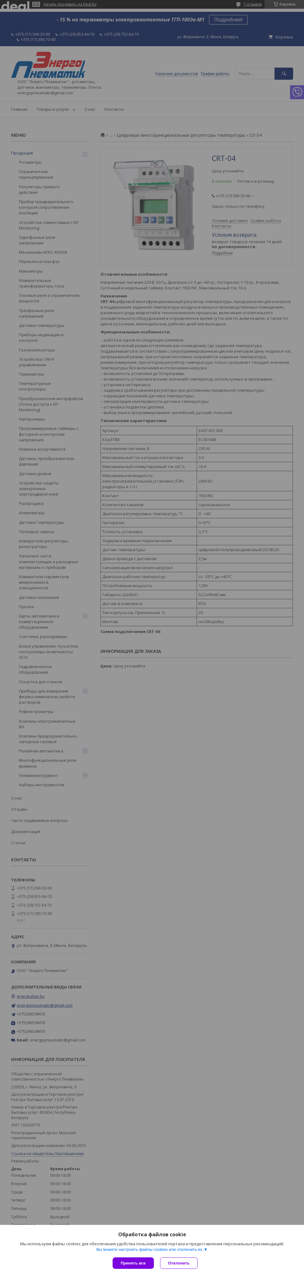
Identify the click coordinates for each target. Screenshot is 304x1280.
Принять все (133, 1263)
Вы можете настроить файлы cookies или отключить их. (149, 1249)
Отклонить (179, 1263)
